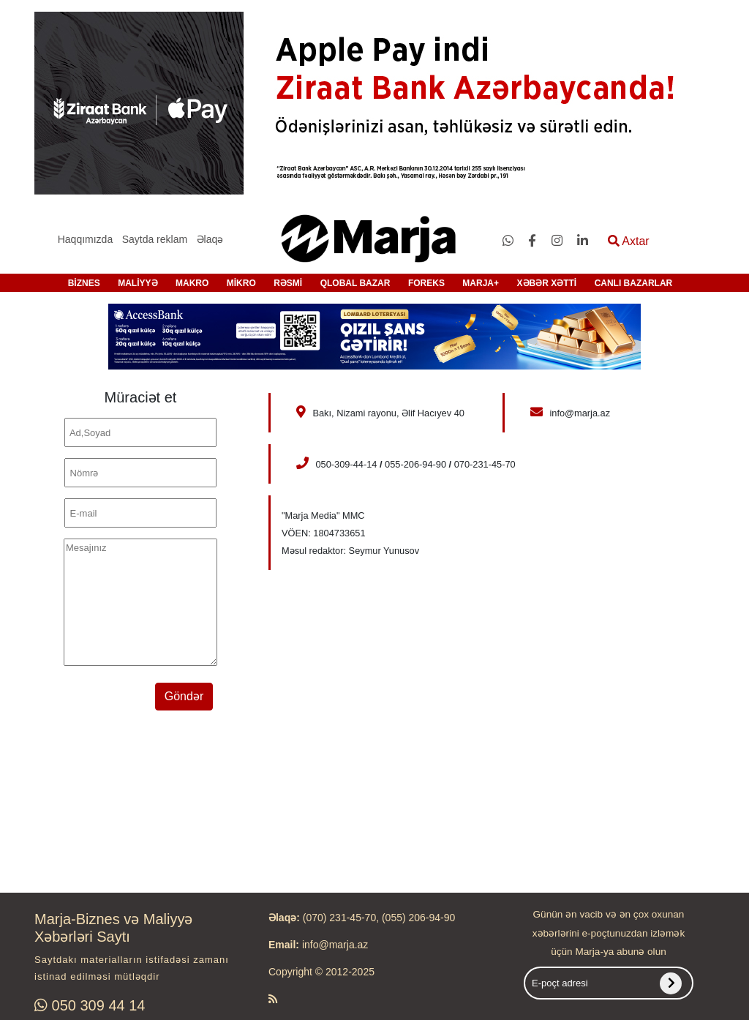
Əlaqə (210, 239)
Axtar (629, 241)
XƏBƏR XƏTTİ (547, 283)
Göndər (184, 696)
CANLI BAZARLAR (634, 283)
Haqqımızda (85, 239)
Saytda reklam (154, 239)
